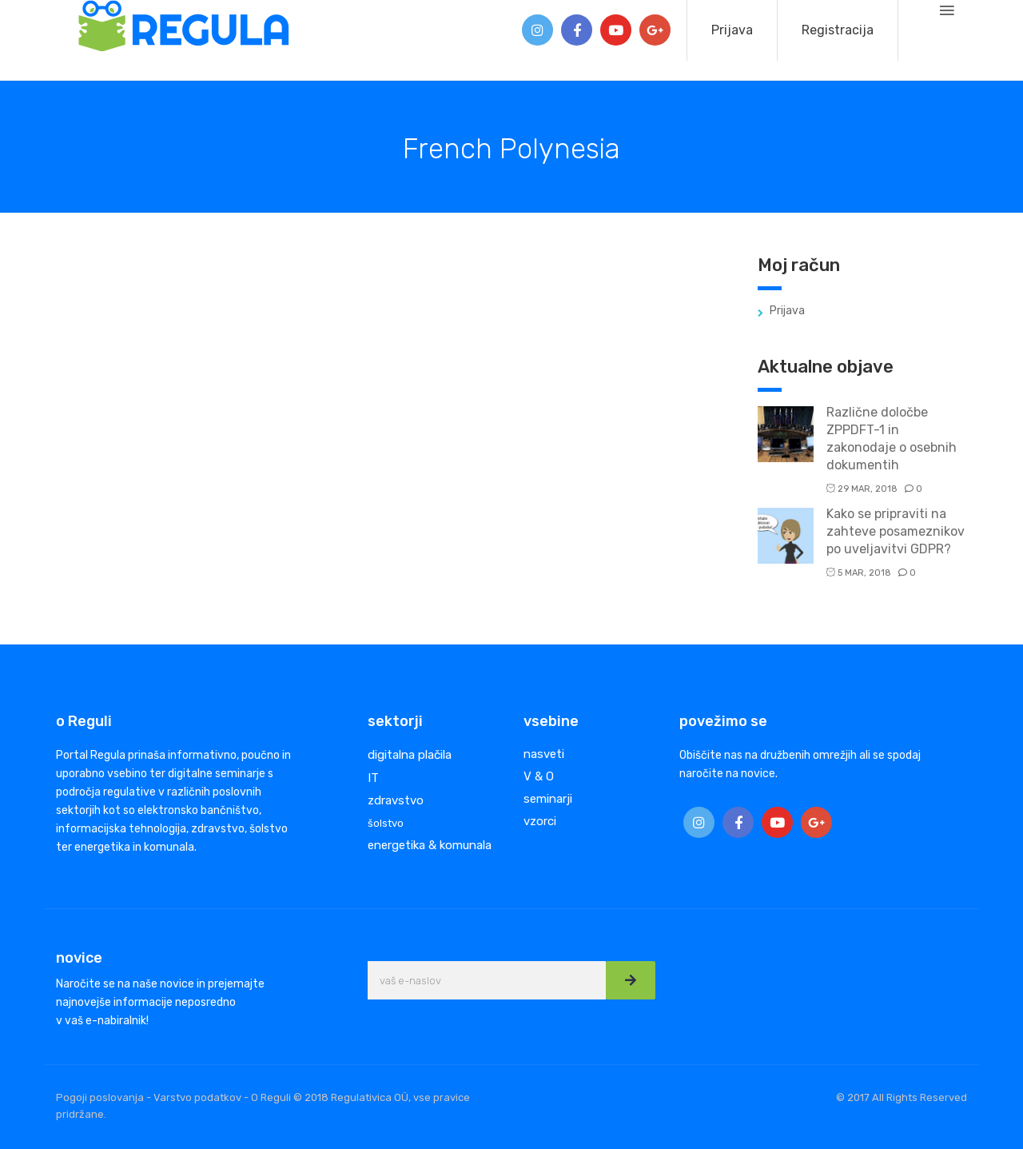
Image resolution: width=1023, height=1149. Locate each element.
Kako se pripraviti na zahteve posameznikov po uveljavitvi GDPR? (895, 531)
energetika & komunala (430, 845)
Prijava (732, 30)
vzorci (539, 821)
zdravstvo (396, 800)
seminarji (547, 799)
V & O (538, 776)
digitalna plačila (410, 755)
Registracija (838, 30)
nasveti (543, 754)
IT (373, 778)
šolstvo (386, 823)
